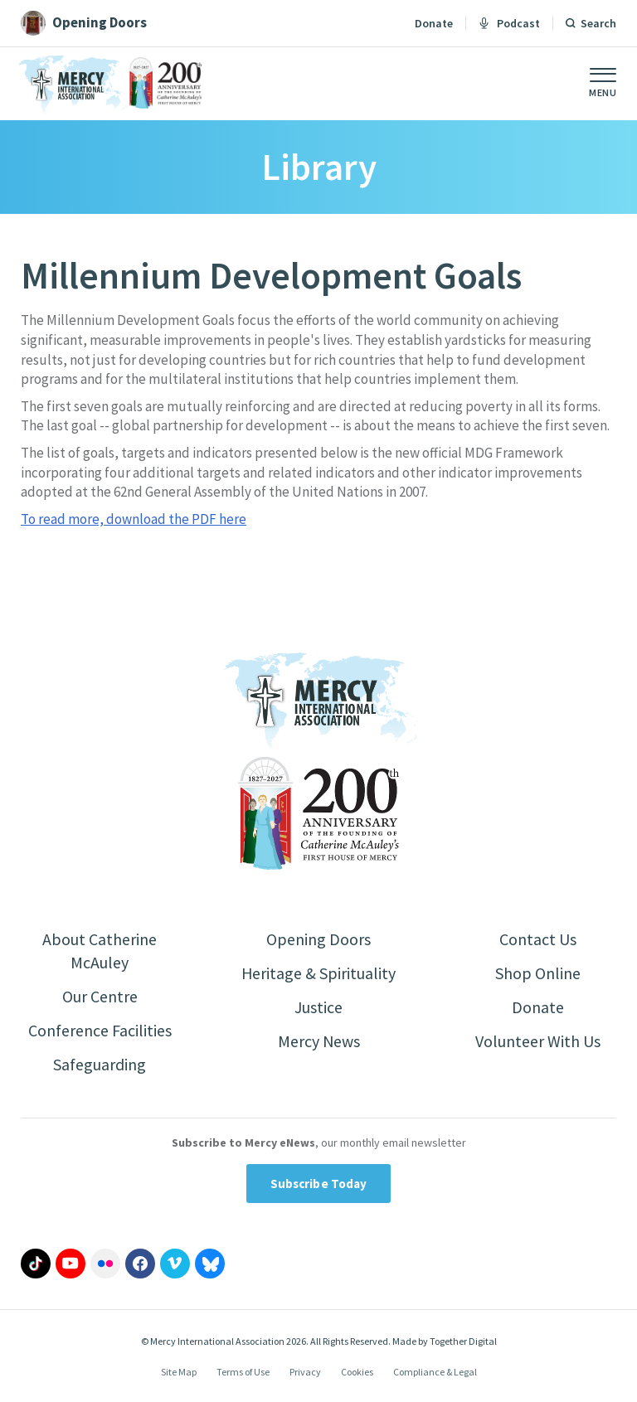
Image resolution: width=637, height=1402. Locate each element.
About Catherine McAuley (99, 951)
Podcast (509, 23)
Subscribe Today (318, 1183)
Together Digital (463, 1341)
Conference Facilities (100, 1030)
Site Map (179, 1372)
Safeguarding (99, 1064)
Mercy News (318, 1041)
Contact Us (537, 939)
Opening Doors (318, 939)
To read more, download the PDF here (133, 519)
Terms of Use (243, 1372)
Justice (318, 1007)
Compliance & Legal (435, 1372)
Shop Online (538, 973)
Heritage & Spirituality (318, 973)
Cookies (357, 1372)
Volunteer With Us (538, 1041)
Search (598, 23)
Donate (434, 23)
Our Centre (100, 996)
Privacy (305, 1372)
